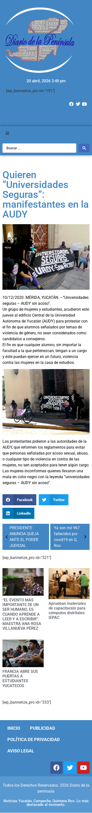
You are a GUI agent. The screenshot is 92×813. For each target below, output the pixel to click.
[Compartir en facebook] (19, 499)
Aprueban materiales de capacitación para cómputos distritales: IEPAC (67, 610)
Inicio (13, 728)
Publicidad (42, 728)
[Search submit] (84, 148)
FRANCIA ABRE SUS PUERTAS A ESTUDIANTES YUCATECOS (20, 678)
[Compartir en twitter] (54, 499)
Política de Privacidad (33, 739)
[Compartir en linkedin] (18, 513)
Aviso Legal (20, 750)
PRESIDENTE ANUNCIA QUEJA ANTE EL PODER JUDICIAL (21, 536)
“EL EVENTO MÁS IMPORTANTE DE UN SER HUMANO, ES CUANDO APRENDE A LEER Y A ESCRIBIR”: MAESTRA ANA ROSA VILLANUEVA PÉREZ (21, 614)
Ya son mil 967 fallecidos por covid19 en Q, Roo (71, 536)
